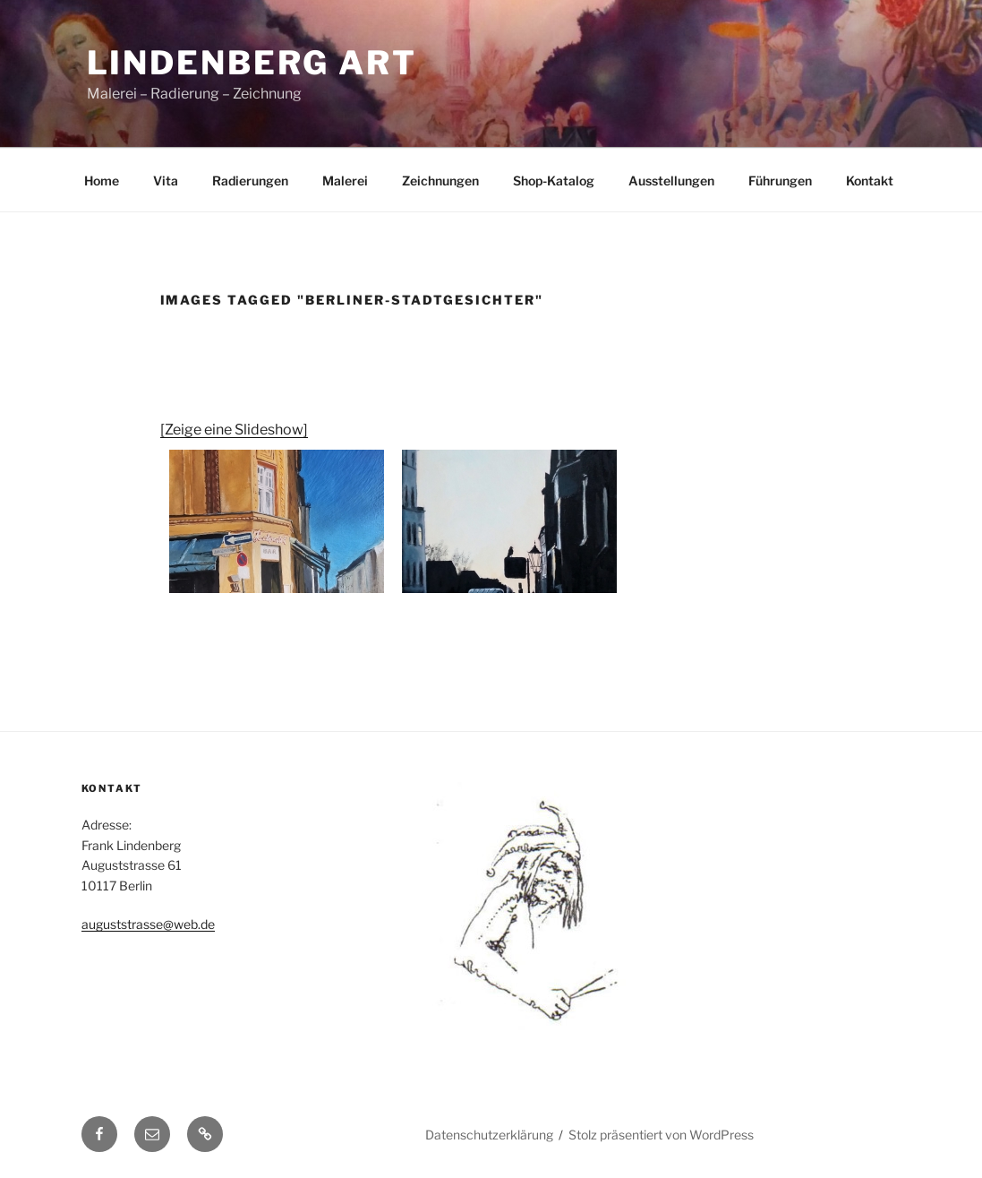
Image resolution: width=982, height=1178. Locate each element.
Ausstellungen (671, 180)
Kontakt (869, 180)
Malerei (345, 180)
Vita (165, 180)
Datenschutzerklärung (489, 1134)
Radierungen (250, 180)
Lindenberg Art (252, 62)
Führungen (780, 180)
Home (101, 180)
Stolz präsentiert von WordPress (661, 1134)
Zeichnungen (440, 180)
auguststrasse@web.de (148, 924)
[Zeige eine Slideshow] (234, 429)
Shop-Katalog (553, 180)
